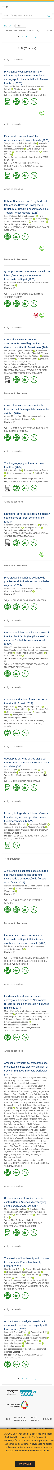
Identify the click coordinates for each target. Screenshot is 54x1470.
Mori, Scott (27, 650)
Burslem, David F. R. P (38, 1089)
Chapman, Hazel (30, 1102)
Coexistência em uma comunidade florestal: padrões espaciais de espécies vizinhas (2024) (26, 409)
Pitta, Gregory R (13, 1272)
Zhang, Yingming (32, 1154)
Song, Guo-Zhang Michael (15, 1141)
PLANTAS (17, 163)
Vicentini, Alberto (36, 653)
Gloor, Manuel (33, 1335)
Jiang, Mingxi (39, 1113)
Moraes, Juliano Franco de (15, 886)
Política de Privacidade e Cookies (33, 1450)
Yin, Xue (29, 1094)
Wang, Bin (8, 1146)
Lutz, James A (26, 1080)
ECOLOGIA (23, 431)
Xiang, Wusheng (42, 1149)
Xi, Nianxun (29, 1149)
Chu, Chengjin (23, 1078)
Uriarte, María (40, 1143)
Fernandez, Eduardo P (31, 353)
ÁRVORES (42, 95)
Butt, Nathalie (15, 1100)
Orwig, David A (19, 1094)
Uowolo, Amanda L (25, 1143)
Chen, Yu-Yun (43, 1102)
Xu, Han (7, 1152)
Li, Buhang (10, 1119)
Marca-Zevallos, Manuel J (15, 824)
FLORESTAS (32, 482)
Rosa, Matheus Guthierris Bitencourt (19, 216)
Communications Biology (22, 157)
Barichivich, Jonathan (14, 1340)
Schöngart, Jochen (33, 1343)
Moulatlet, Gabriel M (38, 824)
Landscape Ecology (19, 1025)
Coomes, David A (11, 1105)
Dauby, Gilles (41, 350)
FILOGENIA (32, 95)
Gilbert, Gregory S (11, 1080)
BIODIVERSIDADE (40, 367)
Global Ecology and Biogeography (25, 775)
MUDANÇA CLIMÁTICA (33, 166)
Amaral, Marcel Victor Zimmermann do (20, 416)
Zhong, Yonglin (10, 1078)
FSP (31, 530)
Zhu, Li (43, 1154)
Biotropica (15, 224)
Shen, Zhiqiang (42, 1138)
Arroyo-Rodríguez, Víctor (27, 1011)
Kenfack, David (19, 1116)
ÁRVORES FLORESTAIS (22, 367)
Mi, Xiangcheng (16, 1130)
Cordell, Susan (26, 1105)
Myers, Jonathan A (38, 1078)
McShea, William (28, 1127)
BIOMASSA (38, 720)
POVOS (23, 900)
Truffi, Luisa (41, 219)
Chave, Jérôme (31, 1275)
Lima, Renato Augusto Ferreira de (18, 350)
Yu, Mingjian (34, 1152)
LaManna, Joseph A (21, 1086)
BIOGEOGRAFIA (19, 482)
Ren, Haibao (31, 1135)
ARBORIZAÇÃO (26, 723)
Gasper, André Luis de (30, 1272)
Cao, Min (26, 1100)
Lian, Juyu (37, 1119)
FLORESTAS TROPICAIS (14, 370)
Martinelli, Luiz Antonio (14, 149)
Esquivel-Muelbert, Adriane (15, 709)
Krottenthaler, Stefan (13, 1338)
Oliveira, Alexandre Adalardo (26, 89)
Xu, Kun (15, 1152)
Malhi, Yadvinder (34, 1124)
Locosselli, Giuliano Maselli (15, 1332)
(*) (39, 1135)
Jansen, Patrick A (24, 1113)
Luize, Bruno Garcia (27, 143)
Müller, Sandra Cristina (22, 715)
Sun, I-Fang (32, 1141)
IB (37, 92)
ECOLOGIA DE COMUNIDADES (26, 533)
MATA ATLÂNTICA (34, 373)
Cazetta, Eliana (22, 1014)
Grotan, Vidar (23, 1212)
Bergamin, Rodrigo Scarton (29, 706)
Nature (14, 530)
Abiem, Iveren (16, 1097)
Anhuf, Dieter (32, 1340)
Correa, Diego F (10, 769)
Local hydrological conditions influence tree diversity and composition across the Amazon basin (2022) (26, 817)
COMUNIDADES (21, 964)
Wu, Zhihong (18, 1149)
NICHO (15, 294)
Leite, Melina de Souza (28, 525)
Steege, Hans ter (11, 143)
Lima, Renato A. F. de (39, 709)
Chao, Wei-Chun (15, 1102)
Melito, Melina (10, 1011)
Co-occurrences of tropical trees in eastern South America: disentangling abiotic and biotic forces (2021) (25, 1202)
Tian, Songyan (10, 1143)
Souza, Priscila (22, 653)
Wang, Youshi (31, 1146)
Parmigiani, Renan (32, 527)
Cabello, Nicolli (15, 650)
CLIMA (17, 1358)
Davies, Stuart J (38, 1086)
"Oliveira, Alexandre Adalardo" (21, 30)
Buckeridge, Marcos (12, 1346)
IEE (46, 1280)
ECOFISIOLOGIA (19, 95)
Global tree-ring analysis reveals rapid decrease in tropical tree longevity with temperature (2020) (25, 1325)
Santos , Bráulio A (26, 1016)
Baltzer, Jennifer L (33, 1083)
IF (10, 160)
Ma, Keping (21, 1124)
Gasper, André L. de (12, 353)
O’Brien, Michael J (19, 1132)
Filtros (7, 26)
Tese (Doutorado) (12, 858)
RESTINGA (17, 227)
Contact (47, 1419)
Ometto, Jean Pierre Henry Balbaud (32, 146)
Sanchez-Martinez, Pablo (14, 86)
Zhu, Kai (7, 1083)
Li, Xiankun (20, 1119)
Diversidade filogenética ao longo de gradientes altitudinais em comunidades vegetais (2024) (26, 581)
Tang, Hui (41, 1141)
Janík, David (11, 1113)
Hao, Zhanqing (12, 1110)
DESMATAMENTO (22, 1031)
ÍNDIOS (16, 900)
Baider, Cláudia (41, 473)
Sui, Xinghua (39, 1094)
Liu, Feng (16, 1121)
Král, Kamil (30, 1116)
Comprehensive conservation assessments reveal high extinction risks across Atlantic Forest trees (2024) (26, 343)
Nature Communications (21, 1160)
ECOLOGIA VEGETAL (13, 166)
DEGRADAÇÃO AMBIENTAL (26, 1286)
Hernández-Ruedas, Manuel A (19, 1019)
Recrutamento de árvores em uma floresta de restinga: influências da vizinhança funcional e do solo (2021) (25, 939)
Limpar (49, 30)
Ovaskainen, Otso (37, 1209)
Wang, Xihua (19, 1146)
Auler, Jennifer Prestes (13, 282)
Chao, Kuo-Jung (25, 1091)
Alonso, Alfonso (11, 1091)
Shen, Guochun (28, 1138)
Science (14, 364)
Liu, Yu (34, 1121)
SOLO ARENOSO (30, 227)
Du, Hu (18, 1108)
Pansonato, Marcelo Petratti (36, 470)
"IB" (21, 26)
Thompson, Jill (18, 1083)
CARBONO (8, 169)
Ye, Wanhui (23, 1152)
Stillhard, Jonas (39, 1080)
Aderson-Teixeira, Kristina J (16, 1089)
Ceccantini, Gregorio (12, 1343)
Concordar (25, 1464)
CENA (6, 160)
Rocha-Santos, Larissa (39, 1014)
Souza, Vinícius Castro (28, 359)
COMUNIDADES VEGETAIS (24, 428)
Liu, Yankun (25, 1121)
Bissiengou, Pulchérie (32, 1097)
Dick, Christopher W (12, 655)
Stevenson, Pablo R (29, 769)
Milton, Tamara (10, 647)
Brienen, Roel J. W (39, 1332)
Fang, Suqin (27, 1108)
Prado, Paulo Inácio (24, 1215)
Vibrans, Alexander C (13, 1275)
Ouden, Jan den (34, 1132)
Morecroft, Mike (31, 1130)
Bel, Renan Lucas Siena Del (15, 946)
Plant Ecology (17, 1220)
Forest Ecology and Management (25, 658)
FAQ (8, 1419)
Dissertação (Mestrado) (15, 259)
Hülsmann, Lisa (10, 525)
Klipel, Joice (9, 706)
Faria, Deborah (38, 1019)
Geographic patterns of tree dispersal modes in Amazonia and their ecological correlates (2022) (26, 762)
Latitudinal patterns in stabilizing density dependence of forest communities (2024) (27, 517)
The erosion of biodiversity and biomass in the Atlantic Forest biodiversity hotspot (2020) (26, 1262)
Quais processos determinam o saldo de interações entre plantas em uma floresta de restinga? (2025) (27, 275)
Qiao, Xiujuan (19, 1135)
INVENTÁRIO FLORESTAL (36, 370)
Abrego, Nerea (10, 1212)
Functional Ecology (19, 92)
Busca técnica (35, 1419)
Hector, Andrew (26, 1110)
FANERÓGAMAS (23, 667)
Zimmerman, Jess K (12, 1157)
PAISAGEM (9, 903)
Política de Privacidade (20, 1419)
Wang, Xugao (38, 1091)
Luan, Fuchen (43, 1121)
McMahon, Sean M (12, 1127)
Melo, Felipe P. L (11, 1016)
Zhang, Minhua (17, 1154)
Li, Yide (29, 1119)
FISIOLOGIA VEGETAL (31, 163)
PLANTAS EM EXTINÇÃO (14, 373)
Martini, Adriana (38, 221)
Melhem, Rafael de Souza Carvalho (19, 588)
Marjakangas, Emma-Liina (15, 1209)
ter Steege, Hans (23, 361)
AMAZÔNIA (43, 482)
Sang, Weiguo (15, 1138)
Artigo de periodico (13, 59)
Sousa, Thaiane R (12, 827)
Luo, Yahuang (10, 1124)
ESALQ (45, 157)
